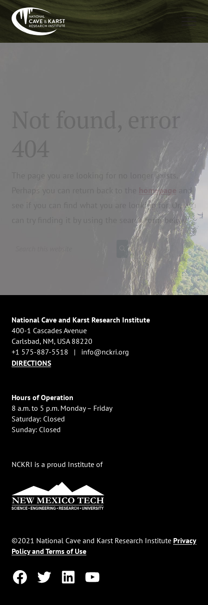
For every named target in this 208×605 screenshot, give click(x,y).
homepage (157, 190)
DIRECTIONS (31, 363)
